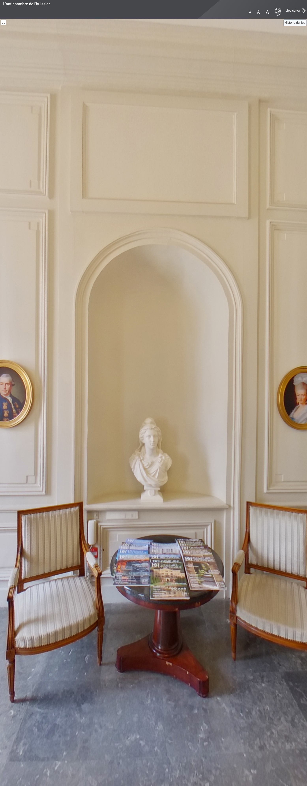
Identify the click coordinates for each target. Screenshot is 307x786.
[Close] (295, 22)
